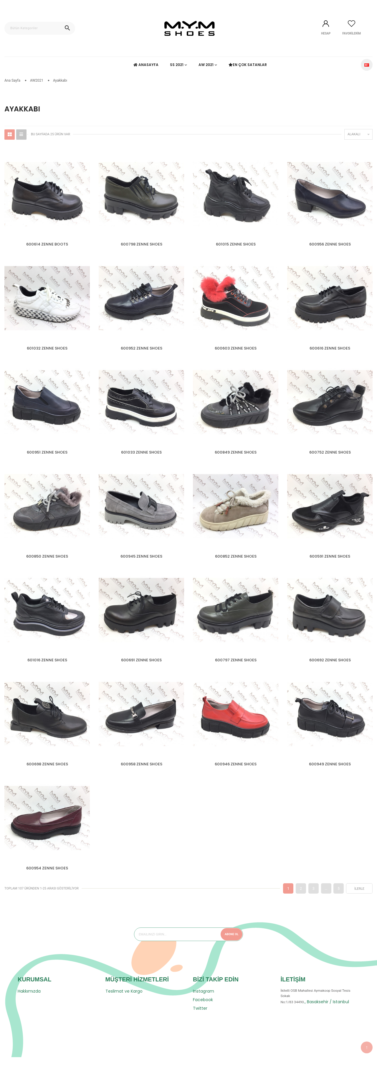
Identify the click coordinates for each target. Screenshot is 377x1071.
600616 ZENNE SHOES (330, 350)
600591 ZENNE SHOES (330, 562)
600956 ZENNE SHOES (330, 244)
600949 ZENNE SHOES (330, 774)
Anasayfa (145, 64)
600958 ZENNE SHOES (141, 774)
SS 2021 (176, 64)
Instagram (203, 1005)
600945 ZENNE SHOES (141, 562)
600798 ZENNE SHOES (141, 244)
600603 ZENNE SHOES (236, 350)
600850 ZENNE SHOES (47, 562)
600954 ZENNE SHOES (47, 880)
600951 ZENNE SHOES (47, 456)
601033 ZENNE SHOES (141, 456)
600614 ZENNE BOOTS (47, 244)
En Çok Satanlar (248, 64)
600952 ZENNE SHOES (141, 350)
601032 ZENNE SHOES (47, 350)
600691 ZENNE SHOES (141, 668)
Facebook (203, 1013)
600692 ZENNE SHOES (330, 668)
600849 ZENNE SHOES (236, 456)
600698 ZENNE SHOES (47, 774)
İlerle (359, 902)
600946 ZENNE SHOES (236, 774)
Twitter (200, 1022)
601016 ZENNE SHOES (47, 668)
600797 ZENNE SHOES (236, 668)
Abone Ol (229, 948)
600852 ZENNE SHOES (236, 562)
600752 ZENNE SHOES (330, 456)
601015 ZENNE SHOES (236, 244)
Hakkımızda (29, 1005)
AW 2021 (206, 64)
